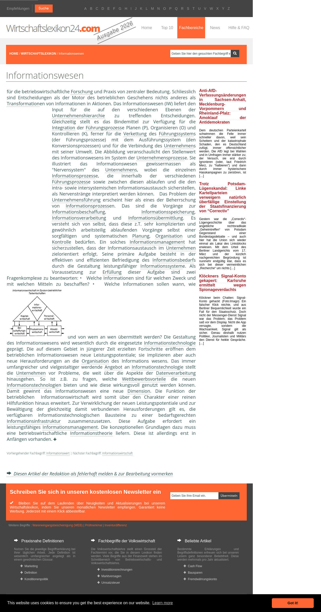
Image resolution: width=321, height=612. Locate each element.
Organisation (169, 236)
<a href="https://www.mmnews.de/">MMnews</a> (27, 190)
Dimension (138, 391)
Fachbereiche (191, 28)
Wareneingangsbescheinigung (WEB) (58, 525)
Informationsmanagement (157, 242)
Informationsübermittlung (155, 218)
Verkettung (134, 134)
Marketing (29, 566)
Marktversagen (109, 576)
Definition (28, 572)
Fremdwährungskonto (200, 579)
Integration (63, 128)
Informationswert (58, 453)
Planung (140, 236)
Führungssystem (176, 134)
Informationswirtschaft (117, 453)
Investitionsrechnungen (114, 569)
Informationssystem (161, 266)
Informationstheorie (91, 433)
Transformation (23, 103)
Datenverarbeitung (176, 373)
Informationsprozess (73, 176)
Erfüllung (112, 272)
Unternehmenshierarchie (78, 116)
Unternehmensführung (76, 200)
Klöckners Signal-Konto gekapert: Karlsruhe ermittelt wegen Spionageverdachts (222, 283)
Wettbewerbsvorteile (144, 379)
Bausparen (193, 572)
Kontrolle (61, 242)
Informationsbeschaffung (78, 212)
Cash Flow (193, 566)
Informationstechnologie (170, 343)
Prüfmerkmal (93, 525)
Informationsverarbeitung (79, 218)
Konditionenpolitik (34, 579)
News (215, 28)
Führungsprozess (104, 128)
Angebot (113, 367)
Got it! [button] (293, 603)
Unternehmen (179, 146)
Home (146, 28)
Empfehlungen (18, 9)
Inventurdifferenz (116, 525)
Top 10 (167, 28)
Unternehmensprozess (160, 158)
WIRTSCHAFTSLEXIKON (38, 53)
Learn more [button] (162, 603)
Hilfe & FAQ (239, 28)
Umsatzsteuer (108, 582)
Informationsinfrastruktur (34, 421)
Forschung (82, 91)
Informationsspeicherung (168, 212)
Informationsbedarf (173, 260)
